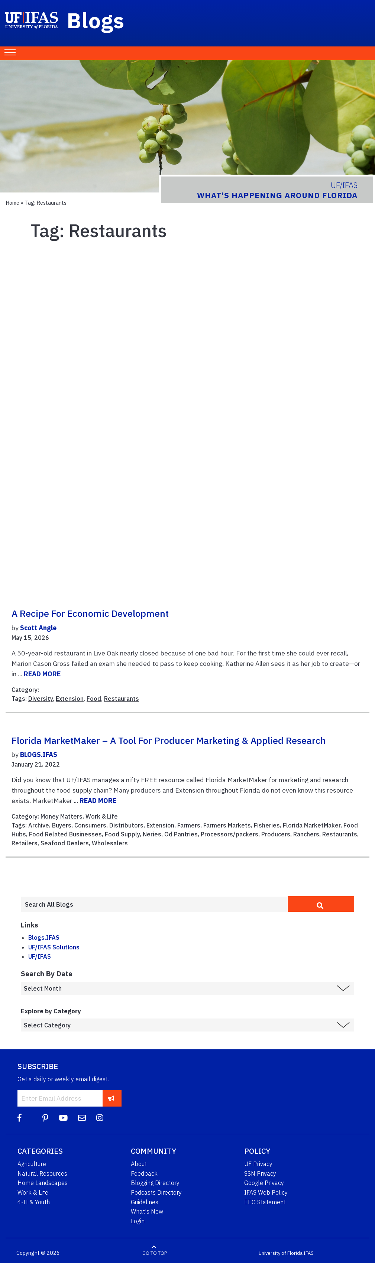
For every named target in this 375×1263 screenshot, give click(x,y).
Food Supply (122, 834)
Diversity (40, 698)
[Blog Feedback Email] (82, 1118)
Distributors (126, 825)
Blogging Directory (155, 1182)
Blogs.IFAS (43, 937)
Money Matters (62, 816)
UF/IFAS (39, 956)
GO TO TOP (154, 1253)
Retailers (25, 843)
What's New (147, 1211)
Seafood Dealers (65, 843)
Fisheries (267, 825)
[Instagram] (99, 1118)
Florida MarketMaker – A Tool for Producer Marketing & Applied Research (169, 741)
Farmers (188, 825)
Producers (275, 834)
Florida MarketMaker (311, 825)
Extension (70, 698)
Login (138, 1221)
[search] (321, 904)
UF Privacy (258, 1164)
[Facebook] (19, 1118)
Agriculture (31, 1164)
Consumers (90, 825)
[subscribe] (111, 1098)
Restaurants (121, 698)
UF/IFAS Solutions (54, 947)
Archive (38, 825)
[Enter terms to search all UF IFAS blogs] (154, 904)
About (139, 1164)
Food (94, 698)
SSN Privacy (260, 1173)
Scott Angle (38, 628)
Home (12, 202)
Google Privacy (264, 1182)
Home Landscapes (42, 1182)
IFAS (309, 1253)
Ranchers (306, 834)
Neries (152, 834)
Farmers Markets (227, 825)
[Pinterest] (45, 1118)
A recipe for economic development (90, 613)
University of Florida (281, 1253)
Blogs (96, 20)
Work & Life (101, 816)
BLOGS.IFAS (38, 754)
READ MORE (42, 674)
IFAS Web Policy (266, 1192)
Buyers (61, 825)
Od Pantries (181, 834)
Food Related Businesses (65, 834)
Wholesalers (110, 843)
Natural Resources (42, 1173)
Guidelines (144, 1202)
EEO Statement (265, 1202)
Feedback (144, 1173)
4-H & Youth (33, 1202)
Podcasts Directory (156, 1192)
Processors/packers (229, 834)
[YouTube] (63, 1118)
